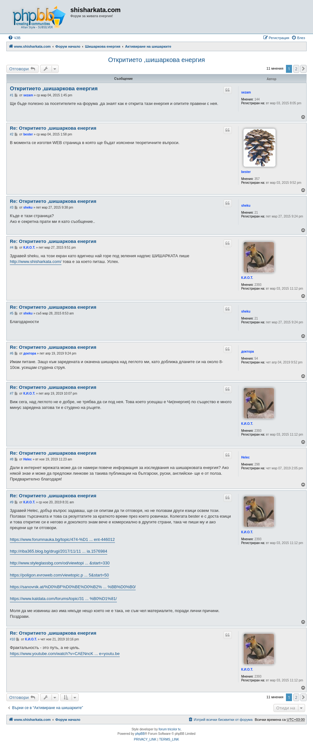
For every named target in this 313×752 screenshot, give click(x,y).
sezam (246, 92)
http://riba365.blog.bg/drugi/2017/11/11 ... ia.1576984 (58, 551)
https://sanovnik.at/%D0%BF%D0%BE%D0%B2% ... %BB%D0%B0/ (73, 586)
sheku (245, 205)
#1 (11, 95)
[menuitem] (14, 38)
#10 (12, 639)
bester (246, 172)
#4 (11, 247)
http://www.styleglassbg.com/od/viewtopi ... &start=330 (60, 563)
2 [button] (296, 69)
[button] (303, 68)
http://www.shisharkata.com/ (35, 261)
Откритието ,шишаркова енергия (156, 59)
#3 (11, 207)
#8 (11, 459)
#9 (11, 502)
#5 (11, 313)
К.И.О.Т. (247, 277)
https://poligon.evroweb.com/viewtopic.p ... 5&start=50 (59, 575)
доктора (247, 351)
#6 (11, 353)
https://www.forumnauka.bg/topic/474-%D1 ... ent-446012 (62, 539)
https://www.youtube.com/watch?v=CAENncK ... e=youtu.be (65, 653)
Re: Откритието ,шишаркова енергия (53, 128)
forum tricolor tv (170, 729)
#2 (11, 134)
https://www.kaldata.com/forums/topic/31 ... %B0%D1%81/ (63, 598)
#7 (11, 393)
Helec (245, 457)
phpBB (140, 733)
